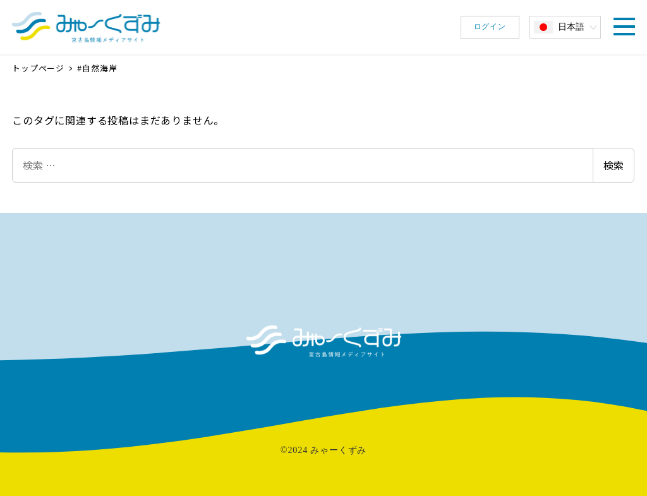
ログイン (490, 26)
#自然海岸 (97, 68)
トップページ (39, 68)
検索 (613, 164)
